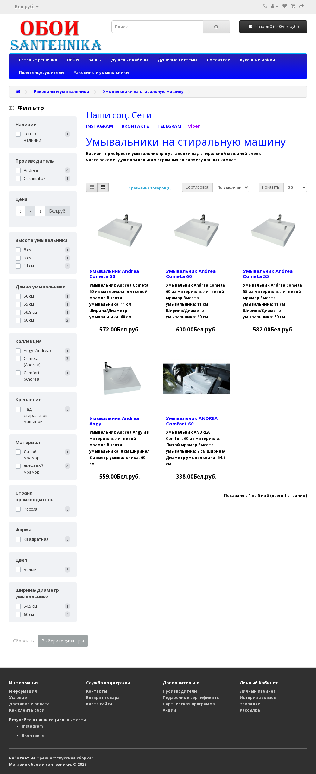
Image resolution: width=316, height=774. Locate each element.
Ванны (95, 60)
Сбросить (23, 641)
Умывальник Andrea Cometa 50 (114, 274)
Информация (23, 691)
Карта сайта (99, 704)
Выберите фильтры (62, 641)
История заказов (258, 697)
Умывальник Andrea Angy (114, 421)
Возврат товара (103, 697)
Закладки (250, 704)
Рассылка (250, 710)
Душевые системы (177, 60)
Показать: (271, 187)
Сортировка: (197, 187)
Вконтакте (33, 735)
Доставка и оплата (29, 704)
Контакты (96, 691)
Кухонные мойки (257, 60)
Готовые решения (38, 60)
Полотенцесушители (41, 72)
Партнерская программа (189, 704)
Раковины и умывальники (101, 72)
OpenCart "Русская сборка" (64, 758)
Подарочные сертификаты (191, 697)
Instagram (32, 726)
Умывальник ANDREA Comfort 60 (192, 421)
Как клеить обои (27, 710)
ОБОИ (73, 60)
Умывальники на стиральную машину (143, 91)
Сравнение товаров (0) (150, 188)
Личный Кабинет (258, 691)
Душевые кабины (129, 60)
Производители (180, 691)
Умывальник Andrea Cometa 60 (191, 274)
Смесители (219, 60)
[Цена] (21, 211)
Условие (18, 697)
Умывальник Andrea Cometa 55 (268, 274)
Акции (169, 710)
